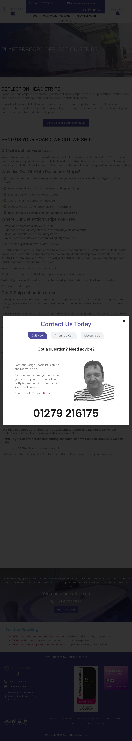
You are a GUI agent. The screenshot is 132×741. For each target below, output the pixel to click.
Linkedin (48, 393)
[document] (66, 370)
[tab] (37, 335)
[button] (124, 321)
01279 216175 (66, 413)
